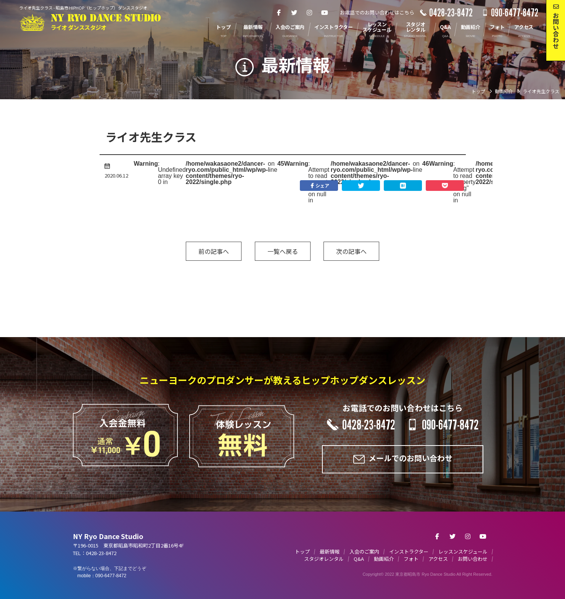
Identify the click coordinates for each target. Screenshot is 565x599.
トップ (302, 551)
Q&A (359, 558)
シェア (319, 185)
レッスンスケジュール (463, 551)
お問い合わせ (473, 558)
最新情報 (330, 551)
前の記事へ (213, 251)
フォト (411, 558)
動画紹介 (384, 558)
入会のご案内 (364, 551)
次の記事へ (351, 251)
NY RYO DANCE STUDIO (106, 22)
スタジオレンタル (324, 558)
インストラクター (408, 551)
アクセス (438, 558)
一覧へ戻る (282, 251)
